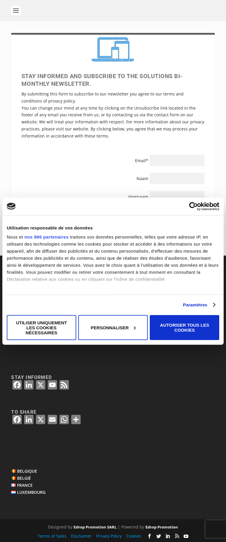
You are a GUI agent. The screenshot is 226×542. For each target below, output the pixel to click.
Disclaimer (81, 536)
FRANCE (25, 485)
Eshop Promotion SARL (95, 527)
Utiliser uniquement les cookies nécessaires (41, 327)
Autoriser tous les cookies (184, 328)
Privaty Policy (109, 536)
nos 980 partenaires (46, 236)
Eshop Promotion (161, 527)
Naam (142, 178)
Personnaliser (113, 327)
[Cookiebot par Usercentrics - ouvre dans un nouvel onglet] (193, 206)
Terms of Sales (52, 536)
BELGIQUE (27, 471)
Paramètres (195, 304)
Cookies (133, 536)
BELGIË (24, 478)
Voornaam (138, 196)
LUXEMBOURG (31, 492)
